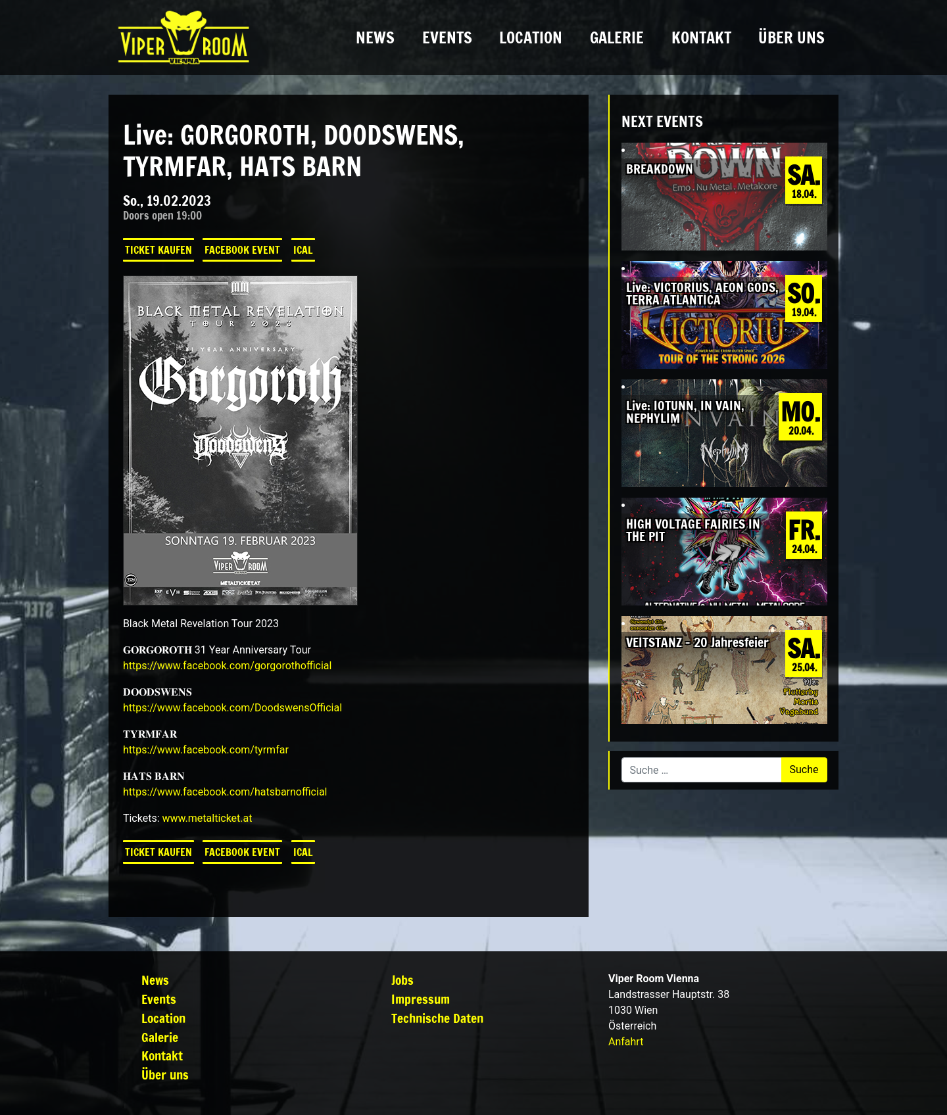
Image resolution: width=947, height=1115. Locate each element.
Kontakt (701, 37)
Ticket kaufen (158, 250)
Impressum (420, 999)
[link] (227, 665)
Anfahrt (625, 1041)
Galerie (617, 37)
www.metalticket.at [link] (207, 818)
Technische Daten (437, 1018)
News (375, 37)
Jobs (402, 980)
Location (530, 37)
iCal (303, 250)
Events (447, 37)
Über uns (791, 37)
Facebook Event (242, 250)
